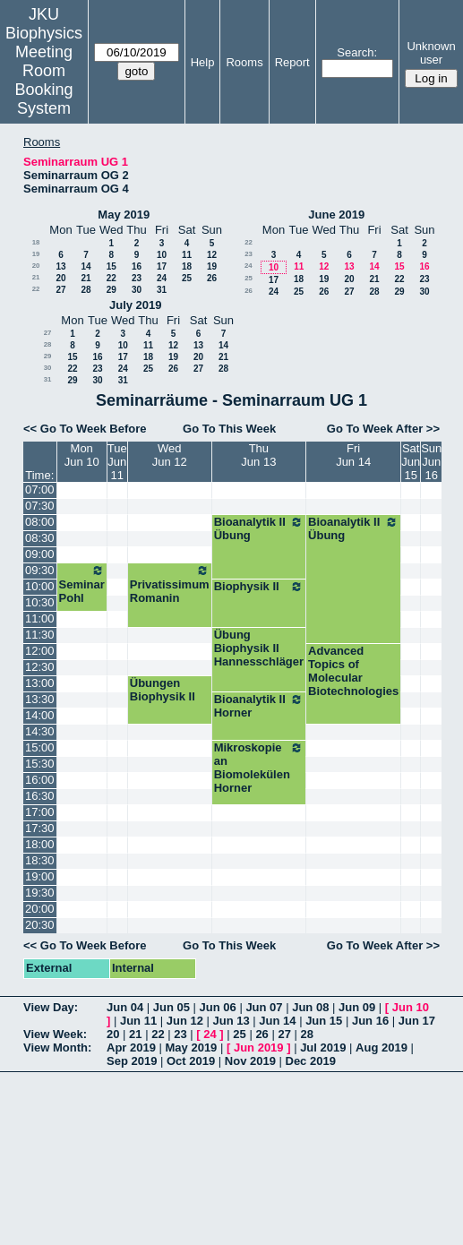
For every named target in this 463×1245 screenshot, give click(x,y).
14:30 (40, 731)
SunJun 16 (431, 462)
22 (111, 278)
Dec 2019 (311, 1061)
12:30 (40, 667)
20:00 (40, 908)
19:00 (40, 876)
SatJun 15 (410, 462)
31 (162, 290)
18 (36, 242)
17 (162, 266)
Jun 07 (263, 1007)
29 (111, 290)
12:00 (40, 650)
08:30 (40, 538)
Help (203, 62)
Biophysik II (259, 587)
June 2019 (336, 214)
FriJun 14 (353, 455)
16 (136, 266)
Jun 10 (410, 1007)
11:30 (40, 634)
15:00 (40, 747)
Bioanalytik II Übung (259, 528)
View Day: (50, 1007)
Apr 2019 (131, 1047)
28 (85, 290)
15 (111, 266)
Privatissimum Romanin (170, 584)
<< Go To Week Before (85, 428)
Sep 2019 (132, 1061)
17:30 (40, 828)
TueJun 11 (117, 462)
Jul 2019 (323, 1047)
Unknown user (431, 52)
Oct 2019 (191, 1061)
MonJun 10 (81, 455)
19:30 (40, 892)
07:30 (40, 505)
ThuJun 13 (258, 455)
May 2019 (124, 214)
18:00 (40, 844)
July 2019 (135, 305)
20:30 (40, 925)
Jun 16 (370, 1020)
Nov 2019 (250, 1061)
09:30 (40, 570)
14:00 (40, 715)
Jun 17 (417, 1020)
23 (136, 278)
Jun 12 (185, 1020)
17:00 (40, 812)
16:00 (40, 779)
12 (212, 255)
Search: (357, 52)
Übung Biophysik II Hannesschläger (259, 648)
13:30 (40, 699)
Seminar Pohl (82, 584)
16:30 (40, 796)
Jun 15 (323, 1020)
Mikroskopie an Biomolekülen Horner (259, 767)
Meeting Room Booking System (43, 80)
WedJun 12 (169, 455)
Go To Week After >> (383, 428)
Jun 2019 (259, 1047)
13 (60, 266)
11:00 (40, 618)
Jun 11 (138, 1020)
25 (187, 278)
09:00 (40, 554)
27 (60, 290)
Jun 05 (171, 1007)
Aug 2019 (381, 1047)
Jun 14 (277, 1020)
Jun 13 (231, 1020)
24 (162, 278)
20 (36, 266)
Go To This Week (229, 428)
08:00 (40, 521)
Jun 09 (357, 1007)
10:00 (40, 586)
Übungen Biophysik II (162, 689)
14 (85, 266)
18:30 (40, 860)
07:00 (40, 489)
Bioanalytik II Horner (259, 705)
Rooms (244, 62)
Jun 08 (310, 1007)
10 (162, 255)
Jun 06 (218, 1007)
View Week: (55, 1034)
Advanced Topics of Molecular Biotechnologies (353, 671)
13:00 (40, 683)
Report (292, 62)
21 (36, 277)
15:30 (40, 763)
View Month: (57, 1047)
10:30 (40, 602)
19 (36, 254)
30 (136, 290)
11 (187, 255)
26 (212, 278)
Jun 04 (125, 1007)
